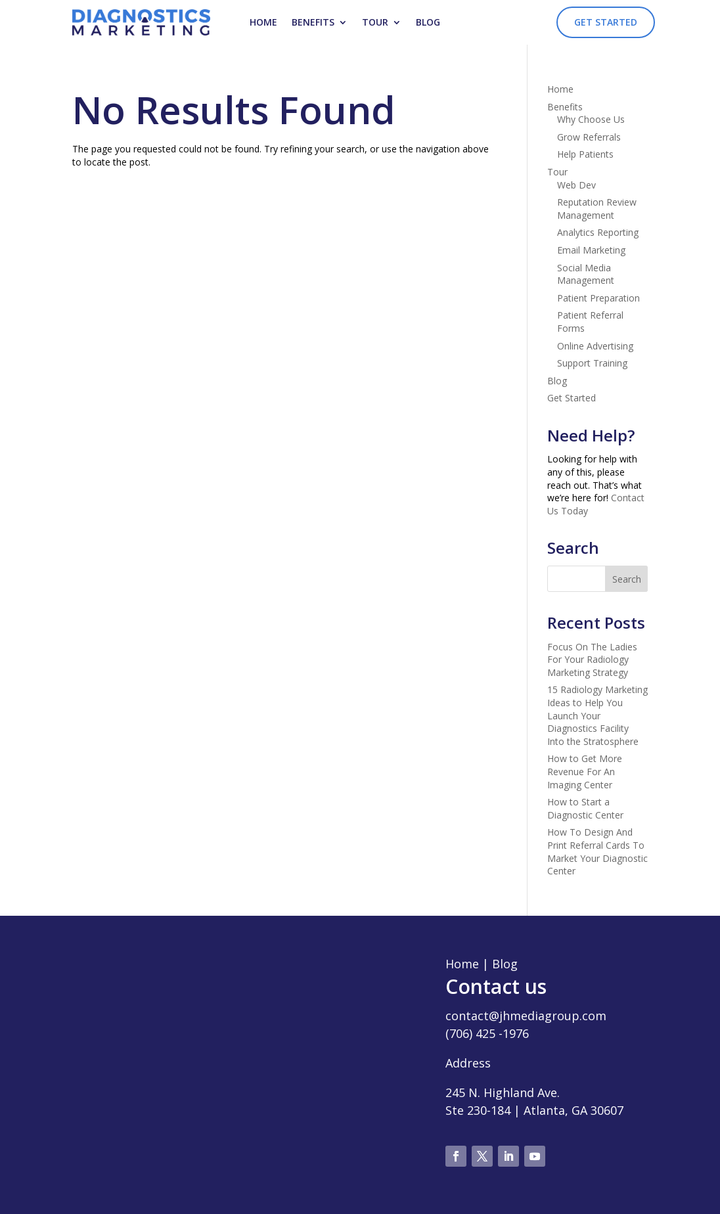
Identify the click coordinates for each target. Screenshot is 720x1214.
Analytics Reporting (598, 232)
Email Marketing (591, 250)
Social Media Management (585, 274)
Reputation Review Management (597, 208)
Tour (375, 22)
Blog (428, 22)
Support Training (592, 363)
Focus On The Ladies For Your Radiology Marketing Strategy (592, 660)
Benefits (313, 22)
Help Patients (585, 154)
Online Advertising (595, 346)
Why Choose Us (591, 119)
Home (263, 22)
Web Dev (576, 185)
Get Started (605, 22)
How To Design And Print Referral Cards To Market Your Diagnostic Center (597, 851)
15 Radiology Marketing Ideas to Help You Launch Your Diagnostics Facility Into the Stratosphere (597, 715)
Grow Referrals (589, 137)
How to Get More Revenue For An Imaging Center (584, 771)
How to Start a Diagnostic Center (585, 808)
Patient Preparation (598, 298)
